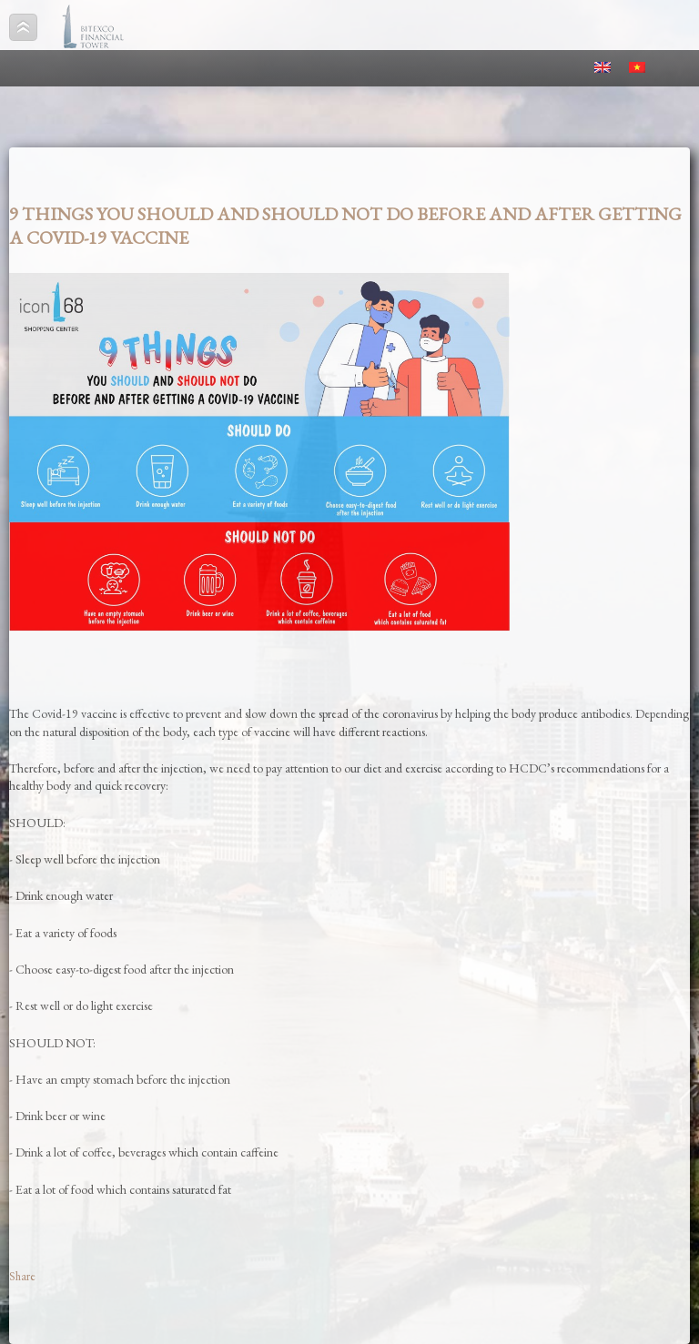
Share (22, 1276)
